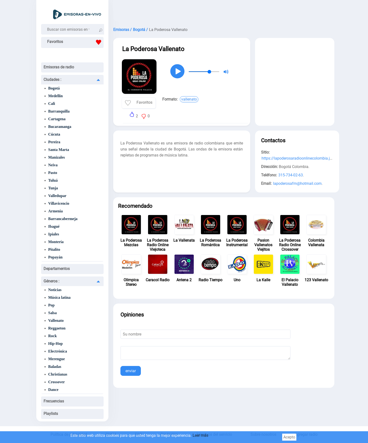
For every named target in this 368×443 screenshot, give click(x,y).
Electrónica (57, 351)
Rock (52, 336)
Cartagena (57, 119)
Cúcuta (54, 134)
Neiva (53, 165)
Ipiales (53, 234)
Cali (51, 104)
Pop (51, 305)
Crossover (56, 382)
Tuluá (53, 180)
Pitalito (54, 249)
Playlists (51, 413)
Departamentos (57, 268)
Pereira (54, 142)
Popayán (55, 257)
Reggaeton (57, 328)
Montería (56, 242)
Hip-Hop (55, 343)
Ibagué (54, 226)
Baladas (54, 367)
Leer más (200, 435)
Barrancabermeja (63, 219)
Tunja (53, 188)
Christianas (57, 374)
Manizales (56, 157)
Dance (53, 390)
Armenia (55, 211)
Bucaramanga (59, 127)
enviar (130, 371)
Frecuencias (54, 401)
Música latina (59, 297)
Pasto (52, 173)
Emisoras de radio (59, 67)
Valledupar (57, 196)
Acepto (289, 437)
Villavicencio (58, 203)
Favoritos (75, 42)
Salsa (52, 313)
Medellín (55, 96)
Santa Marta (58, 150)
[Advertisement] (223, 12)
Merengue (56, 359)
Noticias (55, 290)
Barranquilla (59, 111)
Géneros (51, 281)
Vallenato (56, 320)
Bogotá (54, 88)
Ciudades (52, 79)
